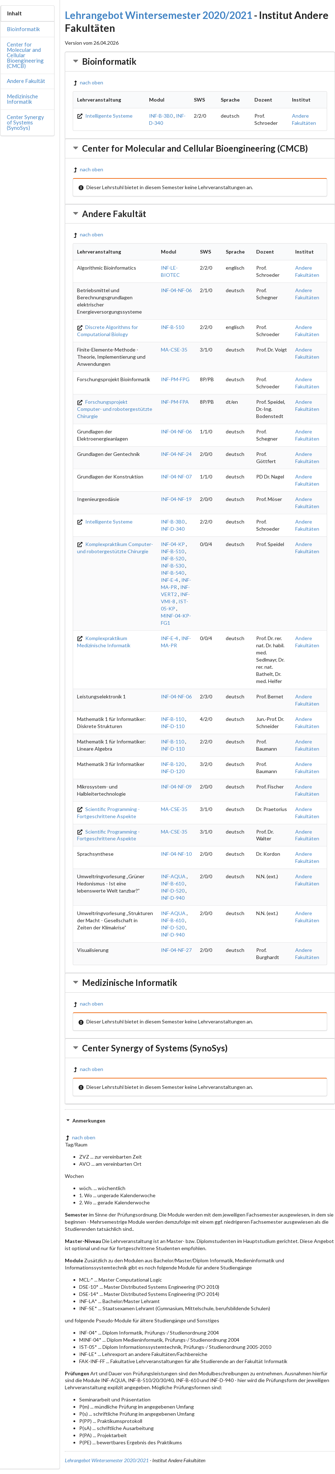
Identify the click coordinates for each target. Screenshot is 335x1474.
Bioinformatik (23, 29)
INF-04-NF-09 (176, 786)
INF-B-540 (172, 573)
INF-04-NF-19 (176, 499)
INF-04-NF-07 (176, 476)
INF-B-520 (172, 558)
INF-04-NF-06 (176, 290)
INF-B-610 (172, 883)
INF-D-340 (173, 529)
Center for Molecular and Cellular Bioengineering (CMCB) (25, 55)
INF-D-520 (173, 891)
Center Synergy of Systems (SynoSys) (25, 122)
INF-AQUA (173, 876)
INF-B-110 (172, 719)
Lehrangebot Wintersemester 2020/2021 (158, 15)
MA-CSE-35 (174, 350)
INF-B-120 (172, 764)
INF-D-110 (173, 726)
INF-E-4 (169, 580)
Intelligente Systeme (105, 116)
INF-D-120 (173, 771)
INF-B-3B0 (161, 116)
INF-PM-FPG (175, 379)
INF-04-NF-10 (176, 854)
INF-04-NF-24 (176, 454)
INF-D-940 (173, 898)
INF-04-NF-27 (176, 950)
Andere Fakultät (26, 81)
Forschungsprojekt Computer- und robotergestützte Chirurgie (114, 409)
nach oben (88, 82)
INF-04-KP (173, 544)
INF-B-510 (172, 327)
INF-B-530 (172, 565)
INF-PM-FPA (175, 402)
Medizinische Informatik (22, 99)
